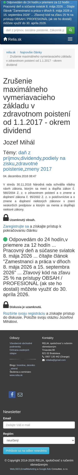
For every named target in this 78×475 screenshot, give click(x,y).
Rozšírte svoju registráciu (24, 313)
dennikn (31, 365)
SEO (17, 469)
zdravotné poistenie (20, 166)
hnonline (21, 365)
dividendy (31, 158)
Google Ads (45, 469)
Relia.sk (12, 39)
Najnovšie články (31, 52)
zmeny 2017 (38, 169)
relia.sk (10, 52)
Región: (8, 433)
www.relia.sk (16, 375)
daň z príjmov (17, 155)
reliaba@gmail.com (56, 360)
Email (7, 418)
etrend (14, 368)
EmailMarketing (29, 469)
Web (12, 469)
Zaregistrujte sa (16, 226)
